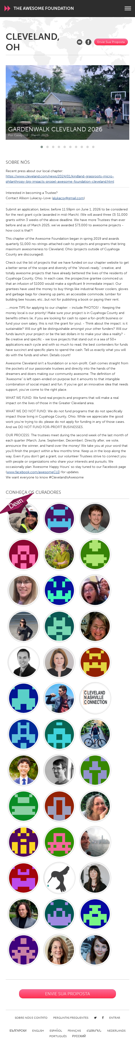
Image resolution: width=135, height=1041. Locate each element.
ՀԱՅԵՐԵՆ (94, 1030)
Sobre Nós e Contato (31, 1017)
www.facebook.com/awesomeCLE (33, 472)
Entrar (114, 1017)
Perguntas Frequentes (70, 1017)
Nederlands (116, 1030)
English (38, 1030)
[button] (42, 147)
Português (58, 1036)
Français (74, 1030)
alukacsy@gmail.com (68, 198)
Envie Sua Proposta (111, 42)
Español (56, 1030)
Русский (79, 1036)
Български (18, 1030)
